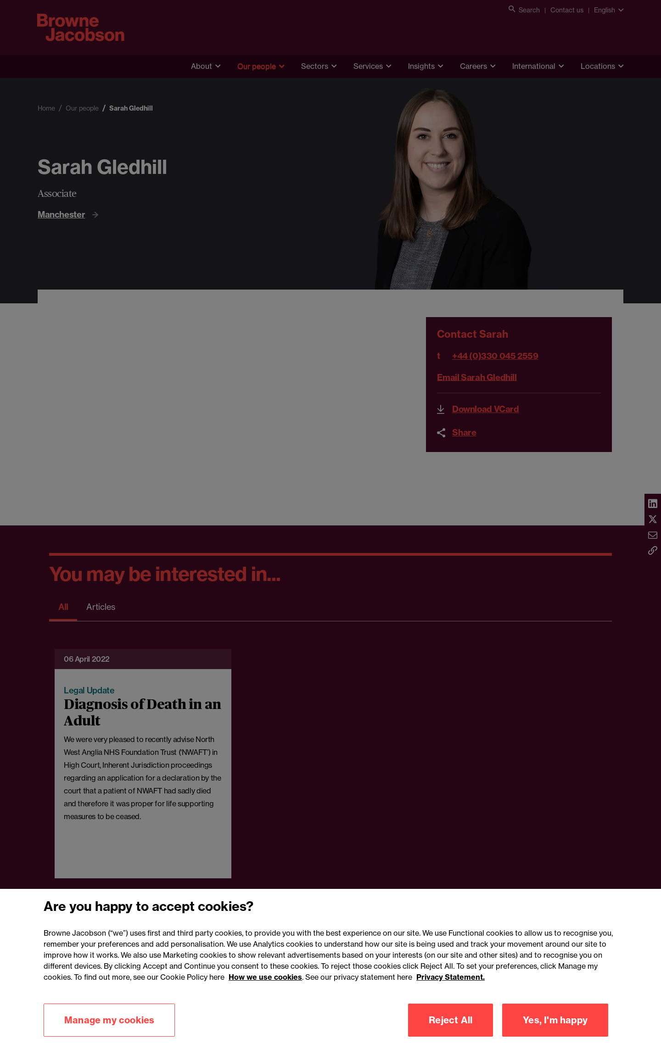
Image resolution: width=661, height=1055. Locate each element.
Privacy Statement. (450, 986)
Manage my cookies (109, 1029)
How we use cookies (265, 986)
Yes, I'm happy (555, 1029)
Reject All (450, 1029)
